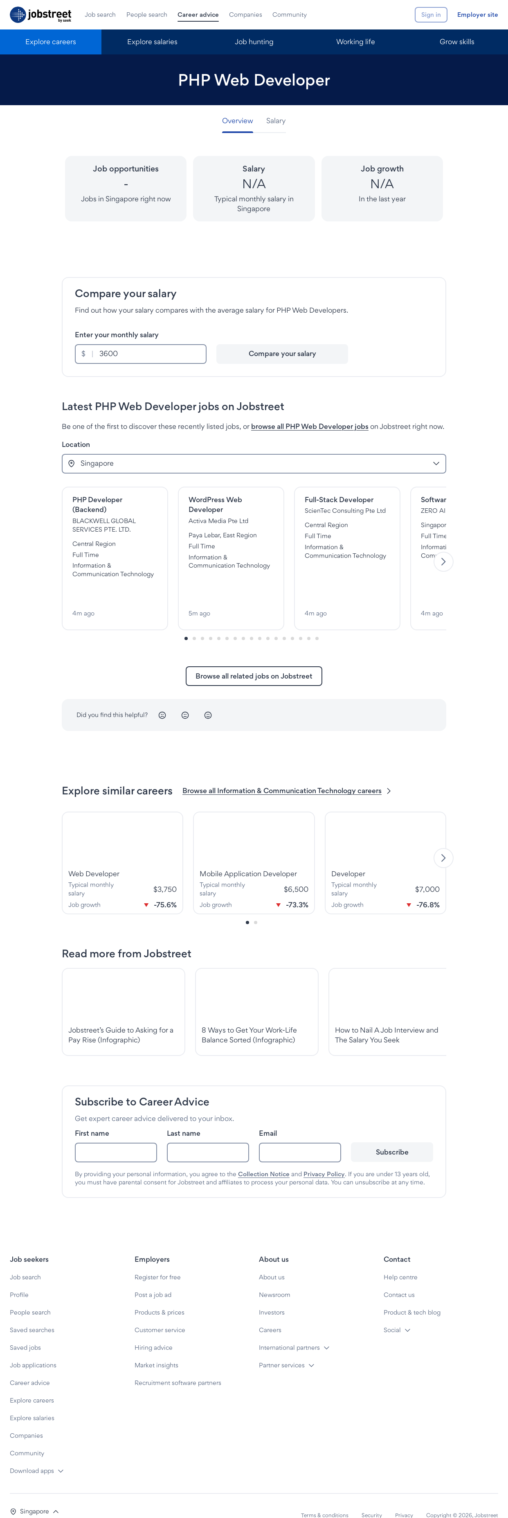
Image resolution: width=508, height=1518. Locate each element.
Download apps (32, 1452)
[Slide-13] (292, 620)
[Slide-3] (210, 620)
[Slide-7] (243, 620)
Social (392, 1311)
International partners (289, 1329)
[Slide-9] (259, 620)
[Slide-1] (194, 620)
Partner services (282, 1346)
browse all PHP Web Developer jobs (310, 426)
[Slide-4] (218, 620)
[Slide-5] (227, 620)
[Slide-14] (300, 620)
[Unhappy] (162, 696)
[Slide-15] (308, 620)
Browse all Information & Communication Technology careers (287, 772)
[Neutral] (185, 696)
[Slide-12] (284, 620)
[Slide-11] (276, 620)
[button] (34, 1492)
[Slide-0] (186, 620)
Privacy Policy (324, 1155)
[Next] (444, 552)
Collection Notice (264, 1155)
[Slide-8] (251, 620)
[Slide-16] (317, 620)
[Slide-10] (268, 620)
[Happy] (208, 696)
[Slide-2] (202, 620)
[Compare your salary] (282, 354)
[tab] (241, 120)
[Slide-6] (235, 620)
